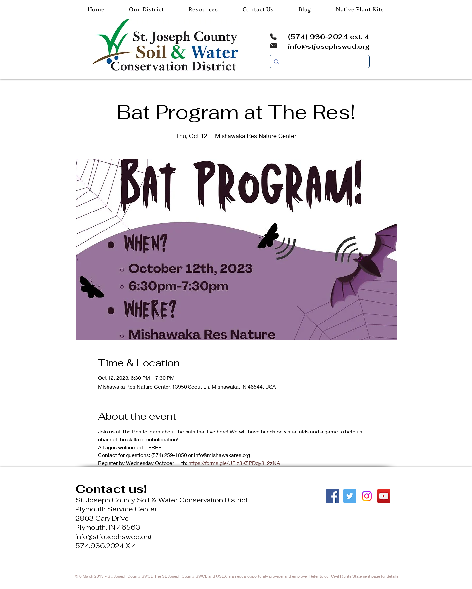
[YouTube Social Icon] (383, 496)
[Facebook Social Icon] (332, 496)
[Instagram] (366, 496)
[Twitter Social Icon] (349, 496)
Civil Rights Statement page (355, 576)
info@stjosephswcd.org (329, 46)
